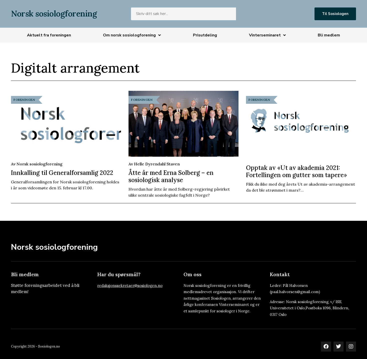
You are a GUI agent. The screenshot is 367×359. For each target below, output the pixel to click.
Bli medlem (329, 35)
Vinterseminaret (267, 35)
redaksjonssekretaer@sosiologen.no (129, 285)
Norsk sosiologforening (54, 13)
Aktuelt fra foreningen (49, 35)
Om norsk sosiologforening (132, 35)
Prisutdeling (205, 35)
